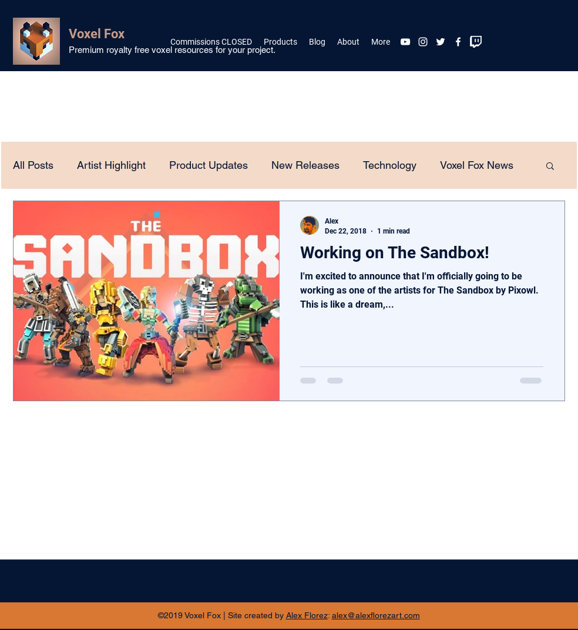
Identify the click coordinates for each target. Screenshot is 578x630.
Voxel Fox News (476, 165)
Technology (389, 165)
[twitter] (440, 42)
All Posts (33, 165)
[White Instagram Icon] (423, 42)
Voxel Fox (97, 33)
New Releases (305, 165)
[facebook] (458, 42)
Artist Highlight (111, 165)
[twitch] (476, 42)
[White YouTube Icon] (405, 42)
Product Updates (208, 165)
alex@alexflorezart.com (376, 615)
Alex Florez (307, 615)
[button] (550, 167)
